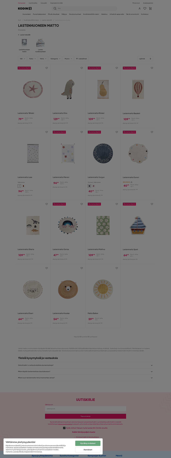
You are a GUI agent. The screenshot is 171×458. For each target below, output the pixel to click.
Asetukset (88, 449)
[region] (53, 446)
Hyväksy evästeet (88, 443)
